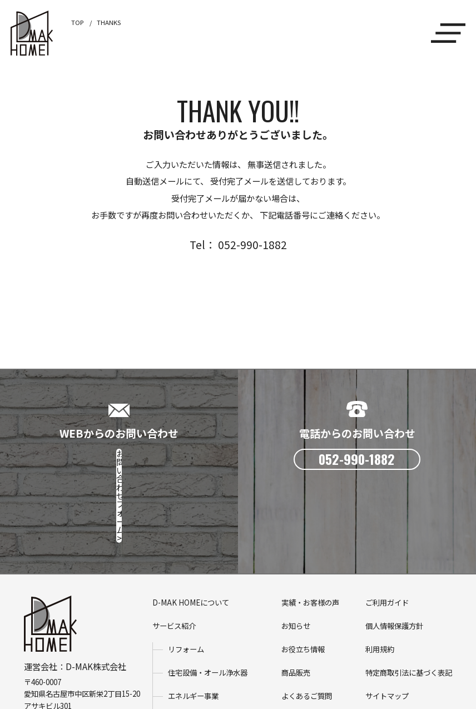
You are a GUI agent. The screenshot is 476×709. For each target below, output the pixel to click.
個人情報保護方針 (394, 553)
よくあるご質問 (306, 623)
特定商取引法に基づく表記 (408, 599)
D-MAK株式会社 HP (61, 656)
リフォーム (186, 576)
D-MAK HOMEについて (190, 529)
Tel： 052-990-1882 (238, 244)
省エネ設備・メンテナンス (211, 646)
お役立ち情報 (303, 576)
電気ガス (182, 669)
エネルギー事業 (193, 623)
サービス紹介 (174, 553)
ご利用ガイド (387, 529)
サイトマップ (387, 623)
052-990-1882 (65, 644)
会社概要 (295, 646)
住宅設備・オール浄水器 (207, 599)
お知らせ (295, 553)
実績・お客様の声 (310, 529)
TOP (77, 22)
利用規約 (379, 576)
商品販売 (295, 599)
